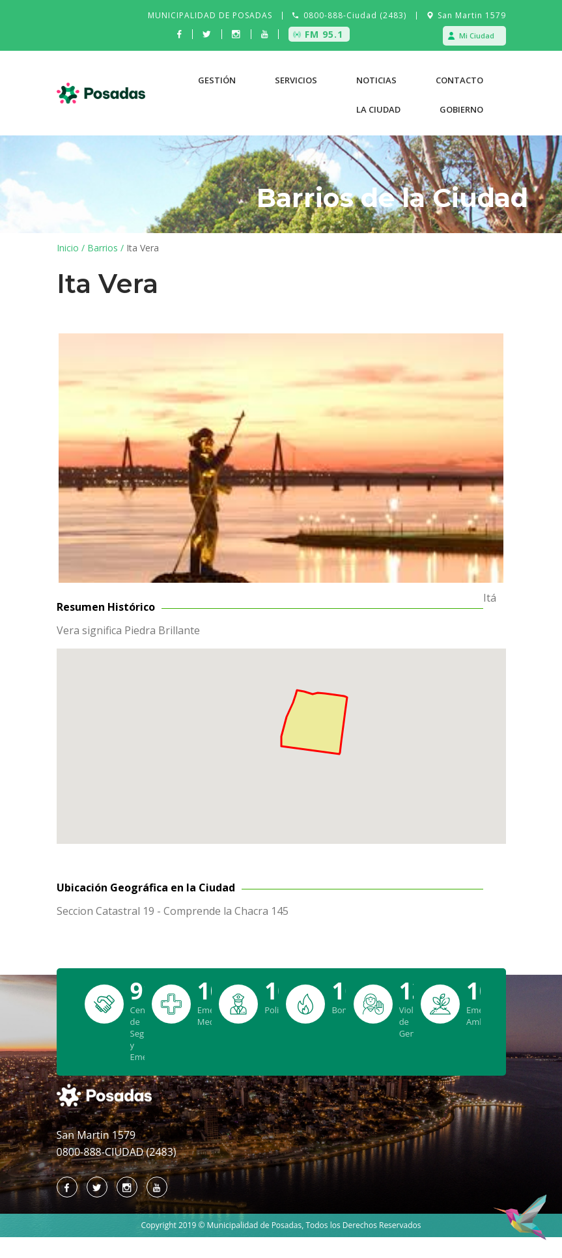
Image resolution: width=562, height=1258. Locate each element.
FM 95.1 (324, 34)
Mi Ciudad (476, 35)
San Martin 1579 (472, 15)
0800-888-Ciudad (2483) (354, 15)
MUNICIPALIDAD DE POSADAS (210, 15)
